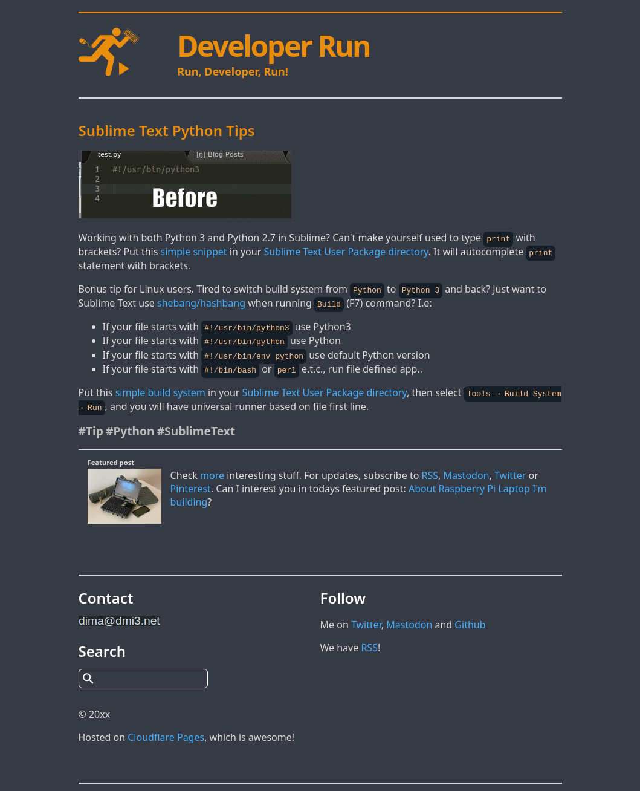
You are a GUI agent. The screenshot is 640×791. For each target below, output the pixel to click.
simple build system (160, 388)
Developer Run (273, 45)
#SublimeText (196, 426)
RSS (430, 470)
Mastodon (467, 470)
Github (469, 620)
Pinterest (190, 483)
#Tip (91, 426)
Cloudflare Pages (166, 732)
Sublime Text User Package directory (345, 251)
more (212, 470)
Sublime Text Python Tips (167, 130)
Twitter (510, 470)
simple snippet (194, 251)
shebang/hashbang (201, 301)
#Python (130, 426)
